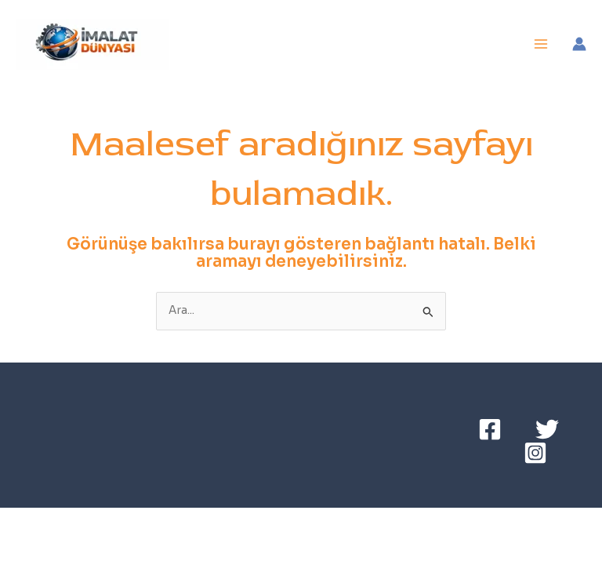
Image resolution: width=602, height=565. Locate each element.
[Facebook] (490, 429)
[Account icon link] (579, 44)
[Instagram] (535, 453)
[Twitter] (547, 429)
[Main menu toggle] (541, 44)
